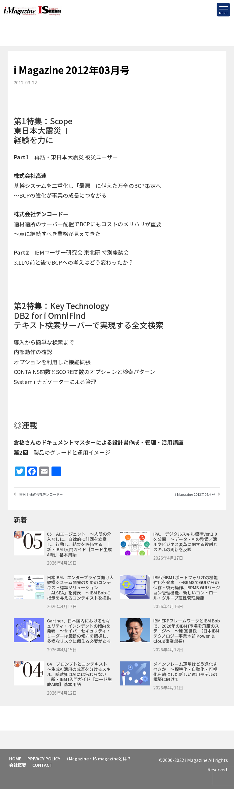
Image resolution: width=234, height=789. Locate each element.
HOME (15, 758)
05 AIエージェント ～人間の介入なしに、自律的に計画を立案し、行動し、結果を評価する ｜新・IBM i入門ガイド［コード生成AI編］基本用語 (79, 544)
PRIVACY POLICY (44, 758)
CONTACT (43, 764)
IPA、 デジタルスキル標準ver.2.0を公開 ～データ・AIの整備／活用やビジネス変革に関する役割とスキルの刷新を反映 (185, 541)
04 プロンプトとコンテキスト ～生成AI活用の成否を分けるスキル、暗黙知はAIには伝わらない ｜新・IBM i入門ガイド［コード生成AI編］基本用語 (81, 674)
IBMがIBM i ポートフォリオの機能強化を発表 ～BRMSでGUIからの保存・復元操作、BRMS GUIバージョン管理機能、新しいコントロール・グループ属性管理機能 (186, 587)
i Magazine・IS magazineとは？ (100, 758)
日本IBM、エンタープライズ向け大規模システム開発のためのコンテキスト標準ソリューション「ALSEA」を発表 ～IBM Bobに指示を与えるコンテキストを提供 (80, 587)
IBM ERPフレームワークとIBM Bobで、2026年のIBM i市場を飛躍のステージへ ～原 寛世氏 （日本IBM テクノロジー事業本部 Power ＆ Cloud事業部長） (186, 631)
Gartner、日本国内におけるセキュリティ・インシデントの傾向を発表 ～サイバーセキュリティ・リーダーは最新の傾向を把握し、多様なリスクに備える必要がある (79, 631)
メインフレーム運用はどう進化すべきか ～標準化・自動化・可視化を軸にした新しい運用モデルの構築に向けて (185, 671)
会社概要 (18, 764)
